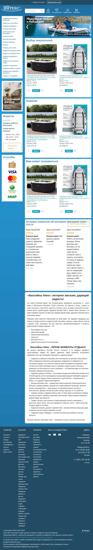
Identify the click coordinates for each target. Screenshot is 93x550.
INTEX (34, 81)
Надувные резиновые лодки (11, 62)
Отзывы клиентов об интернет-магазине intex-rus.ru (56, 223)
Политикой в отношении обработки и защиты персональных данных (27, 537)
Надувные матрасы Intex (12, 50)
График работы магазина (10, 124)
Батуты (5, 45)
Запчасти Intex (8, 36)
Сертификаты (8, 445)
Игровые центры (9, 42)
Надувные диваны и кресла (10, 57)
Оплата (35, 435)
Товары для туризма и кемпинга (11, 72)
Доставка (36, 437)
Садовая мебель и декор (11, 68)
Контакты (6, 435)
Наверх (86, 531)
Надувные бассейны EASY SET (10, 19)
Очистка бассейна (9, 29)
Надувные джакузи (9, 26)
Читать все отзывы (79, 224)
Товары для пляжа (9, 48)
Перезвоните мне (54, 2)
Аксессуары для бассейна (9, 32)
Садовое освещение (10, 65)
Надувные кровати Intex (11, 53)
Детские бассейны (9, 39)
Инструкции (7, 442)
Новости (8, 116)
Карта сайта (7, 452)
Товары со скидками (10, 76)
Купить (36, 90)
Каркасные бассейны (10, 23)
